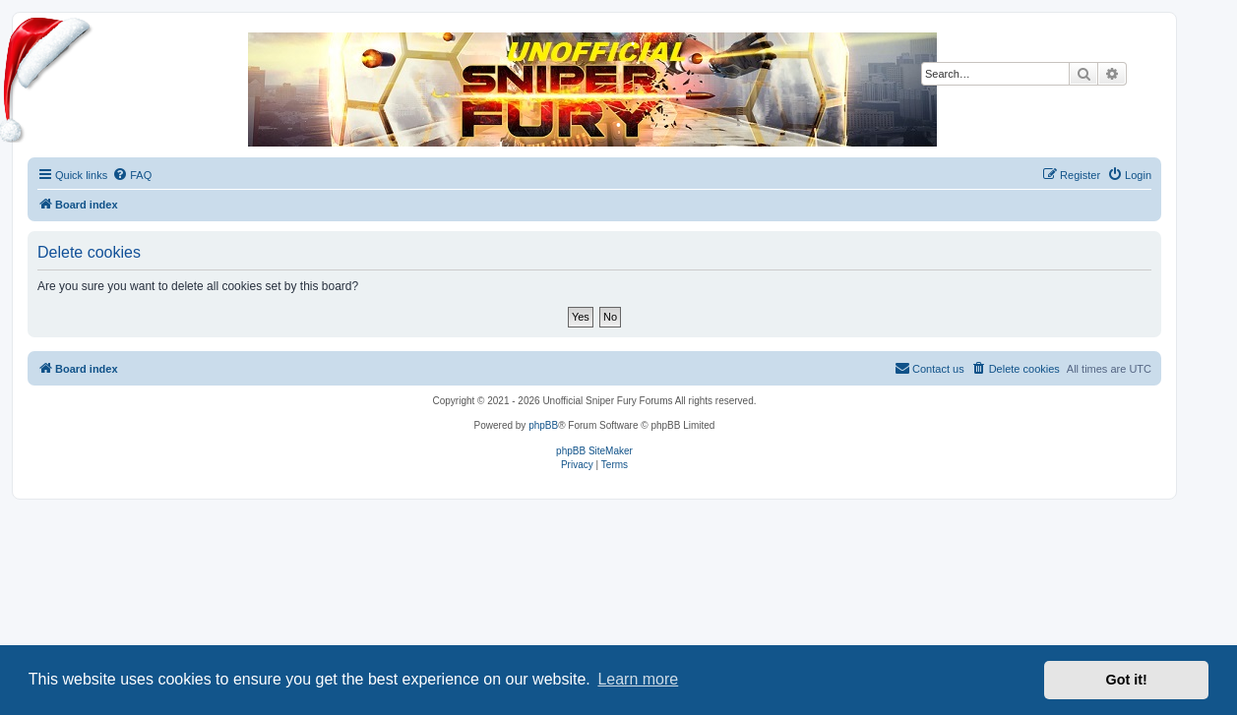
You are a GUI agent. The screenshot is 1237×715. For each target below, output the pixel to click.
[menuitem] (132, 175)
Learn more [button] (637, 679)
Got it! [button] (1126, 679)
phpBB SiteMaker (594, 451)
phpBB (543, 425)
